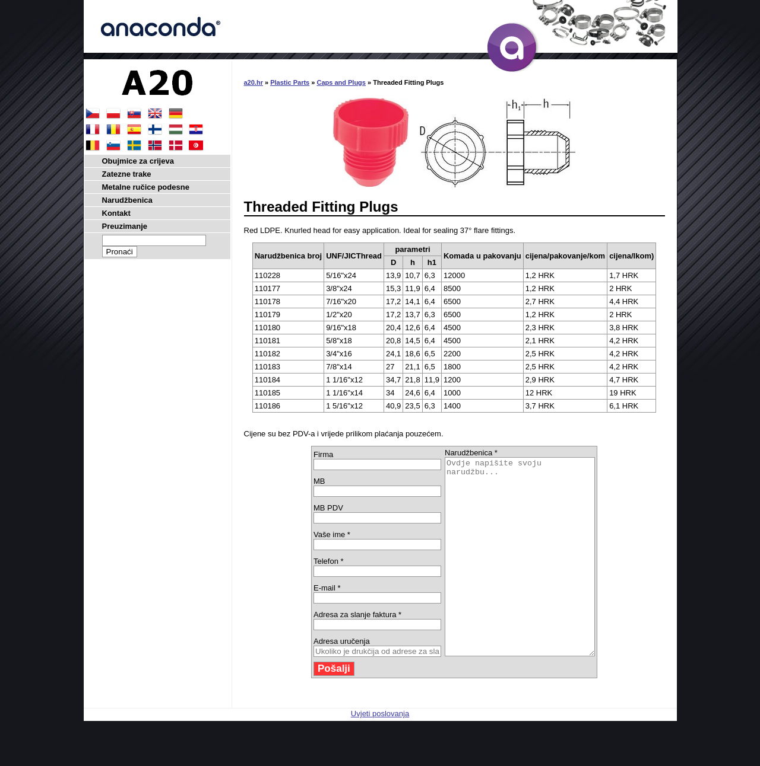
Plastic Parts (289, 82)
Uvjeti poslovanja (380, 752)
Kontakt (116, 213)
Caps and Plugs (341, 82)
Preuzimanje (125, 226)
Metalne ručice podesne (145, 187)
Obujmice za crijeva (138, 161)
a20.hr (253, 82)
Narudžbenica (127, 200)
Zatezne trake (126, 174)
